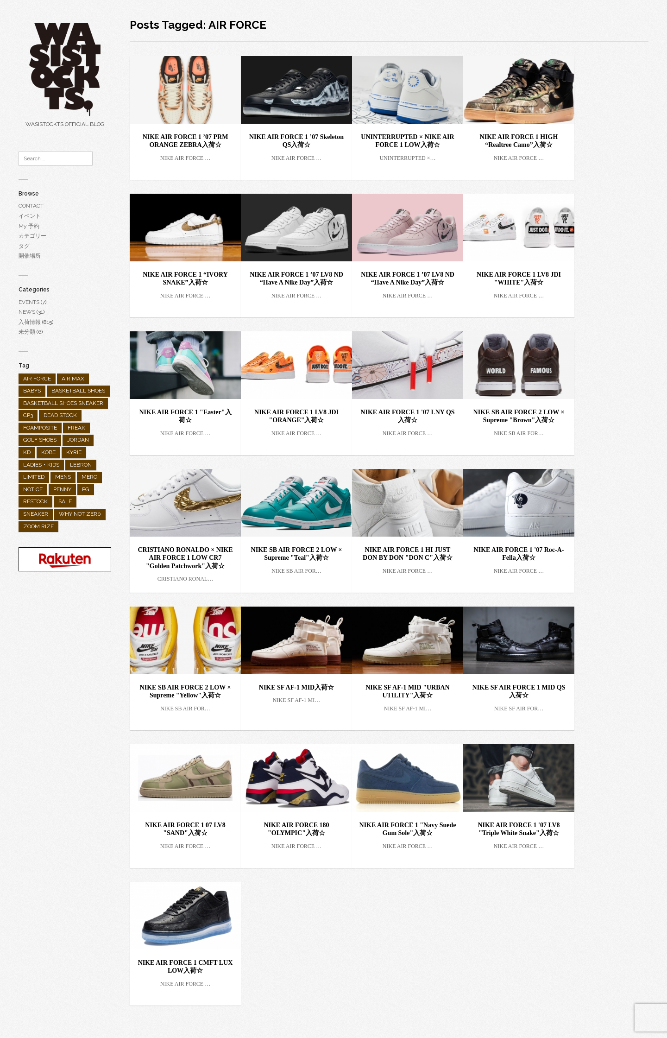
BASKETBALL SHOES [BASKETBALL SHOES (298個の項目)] (78, 390)
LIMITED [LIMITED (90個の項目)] (33, 477)
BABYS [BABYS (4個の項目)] (32, 390)
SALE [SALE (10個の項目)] (65, 501)
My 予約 (29, 226)
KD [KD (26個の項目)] (27, 452)
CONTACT (31, 206)
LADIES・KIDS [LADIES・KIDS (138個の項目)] (41, 465)
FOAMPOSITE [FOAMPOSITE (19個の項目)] (40, 427)
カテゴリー (32, 236)
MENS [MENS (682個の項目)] (63, 477)
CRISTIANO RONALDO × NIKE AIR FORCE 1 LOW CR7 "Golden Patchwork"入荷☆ (185, 558)
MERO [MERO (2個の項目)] (89, 477)
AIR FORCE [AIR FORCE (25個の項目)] (37, 378)
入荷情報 (30, 322)
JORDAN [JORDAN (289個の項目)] (78, 440)
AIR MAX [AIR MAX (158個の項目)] (73, 378)
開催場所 (30, 256)
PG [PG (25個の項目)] (85, 489)
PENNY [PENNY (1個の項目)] (62, 489)
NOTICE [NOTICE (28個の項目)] (33, 489)
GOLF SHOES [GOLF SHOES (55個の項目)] (40, 440)
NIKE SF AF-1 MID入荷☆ (296, 687)
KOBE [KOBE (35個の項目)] (48, 452)
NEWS (27, 312)
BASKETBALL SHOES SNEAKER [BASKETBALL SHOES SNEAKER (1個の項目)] (63, 403)
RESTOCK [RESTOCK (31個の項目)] (35, 501)
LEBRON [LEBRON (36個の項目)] (81, 465)
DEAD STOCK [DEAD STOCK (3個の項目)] (60, 415)
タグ (24, 246)
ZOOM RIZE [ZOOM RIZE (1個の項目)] (38, 526)
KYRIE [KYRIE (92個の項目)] (74, 452)
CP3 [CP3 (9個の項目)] (28, 415)
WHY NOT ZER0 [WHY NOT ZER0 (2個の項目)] (80, 514)
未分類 (27, 332)
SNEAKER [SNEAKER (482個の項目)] (35, 514)
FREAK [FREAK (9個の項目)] (76, 427)
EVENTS (29, 302)
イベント (30, 216)
